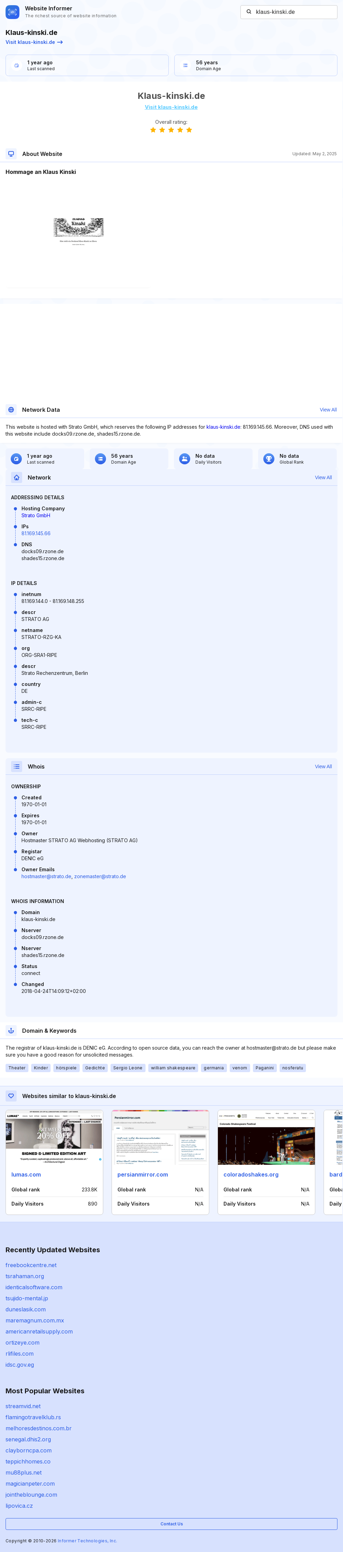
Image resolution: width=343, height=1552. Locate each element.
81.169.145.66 (36, 533)
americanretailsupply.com (39, 1331)
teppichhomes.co (28, 1461)
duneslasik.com (26, 1309)
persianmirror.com (142, 1174)
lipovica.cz (19, 1505)
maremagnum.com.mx (35, 1320)
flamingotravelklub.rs (33, 1417)
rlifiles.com (20, 1353)
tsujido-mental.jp (27, 1298)
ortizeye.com (22, 1342)
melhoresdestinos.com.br (39, 1428)
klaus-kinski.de (223, 427)
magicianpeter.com (30, 1483)
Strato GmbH (35, 515)
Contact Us (171, 1523)
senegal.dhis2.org (28, 1439)
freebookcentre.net (31, 1265)
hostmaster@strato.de (46, 876)
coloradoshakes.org (251, 1174)
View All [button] (328, 409)
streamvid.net (23, 1406)
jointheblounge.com (31, 1494)
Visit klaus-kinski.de (34, 42)
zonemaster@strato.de (100, 876)
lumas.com (26, 1174)
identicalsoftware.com (34, 1287)
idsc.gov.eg (20, 1364)
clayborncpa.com (29, 1450)
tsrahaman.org (25, 1276)
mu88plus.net (24, 1472)
